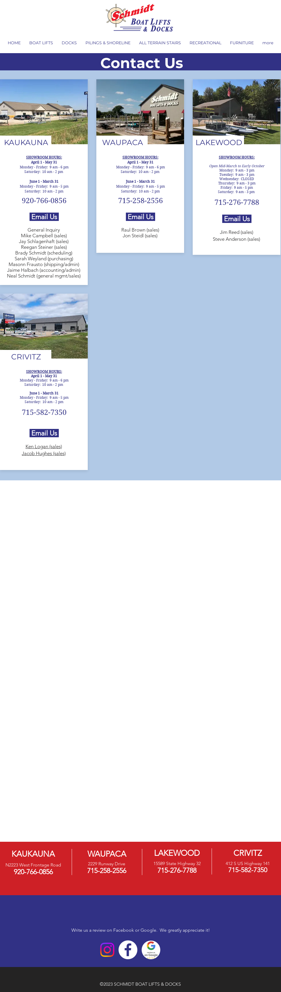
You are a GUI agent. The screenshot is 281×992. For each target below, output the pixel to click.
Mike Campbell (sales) (44, 235)
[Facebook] (127, 949)
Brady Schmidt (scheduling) (43, 253)
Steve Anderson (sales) (236, 239)
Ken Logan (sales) (44, 446)
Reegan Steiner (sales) (44, 247)
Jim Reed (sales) (236, 232)
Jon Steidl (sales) (140, 235)
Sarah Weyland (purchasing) (44, 258)
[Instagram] (107, 949)
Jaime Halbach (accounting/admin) (43, 270)
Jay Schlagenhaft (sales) (44, 241)
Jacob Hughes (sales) (44, 453)
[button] (41, 43)
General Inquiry (44, 230)
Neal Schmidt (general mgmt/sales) (44, 276)
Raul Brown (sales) (140, 230)
